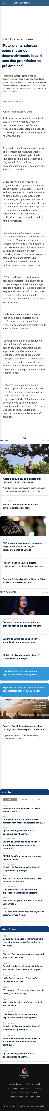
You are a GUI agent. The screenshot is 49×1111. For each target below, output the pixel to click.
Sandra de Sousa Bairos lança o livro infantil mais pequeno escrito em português (21, 642)
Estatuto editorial (33, 1084)
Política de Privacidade (18, 1097)
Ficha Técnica (17, 1092)
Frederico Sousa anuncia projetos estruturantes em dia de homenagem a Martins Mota (23, 566)
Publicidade (12, 1088)
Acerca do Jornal (16, 1084)
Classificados (25, 1088)
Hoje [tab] (9, 799)
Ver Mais (46, 441)
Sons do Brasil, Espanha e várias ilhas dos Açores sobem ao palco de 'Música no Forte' (23, 729)
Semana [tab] (24, 799)
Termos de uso (31, 1092)
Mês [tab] (39, 799)
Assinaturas (35, 1097)
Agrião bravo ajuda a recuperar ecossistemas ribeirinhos (22, 480)
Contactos (37, 1088)
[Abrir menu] (4, 3)
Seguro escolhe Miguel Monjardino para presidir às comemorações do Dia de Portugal (23, 942)
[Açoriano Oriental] (24, 1078)
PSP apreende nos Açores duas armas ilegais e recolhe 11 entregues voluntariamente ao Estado (23, 546)
